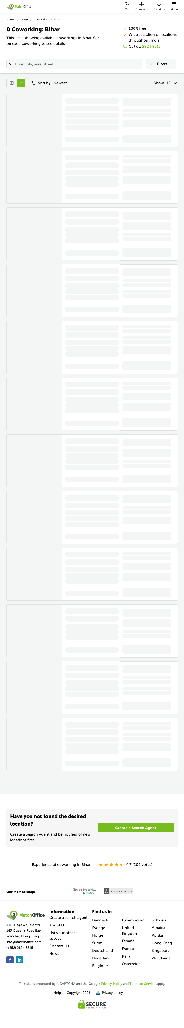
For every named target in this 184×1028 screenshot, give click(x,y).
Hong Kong (162, 943)
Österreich (131, 964)
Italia (126, 956)
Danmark (100, 920)
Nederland (101, 958)
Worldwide (161, 958)
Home (10, 19)
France (128, 949)
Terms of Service (142, 984)
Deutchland (102, 951)
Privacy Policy (111, 984)
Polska (157, 935)
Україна (158, 928)
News (54, 954)
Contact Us (59, 946)
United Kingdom (130, 930)
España (128, 941)
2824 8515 (151, 46)
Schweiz (159, 920)
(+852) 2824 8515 (19, 947)
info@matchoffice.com (24, 942)
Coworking (41, 19)
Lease (24, 19)
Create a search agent (68, 918)
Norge (97, 935)
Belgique (100, 966)
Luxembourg (133, 920)
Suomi (98, 943)
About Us (57, 925)
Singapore (161, 951)
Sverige (98, 928)
